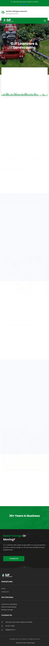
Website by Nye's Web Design (25, 643)
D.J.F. (44, 40)
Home (3, 588)
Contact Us (14, 559)
